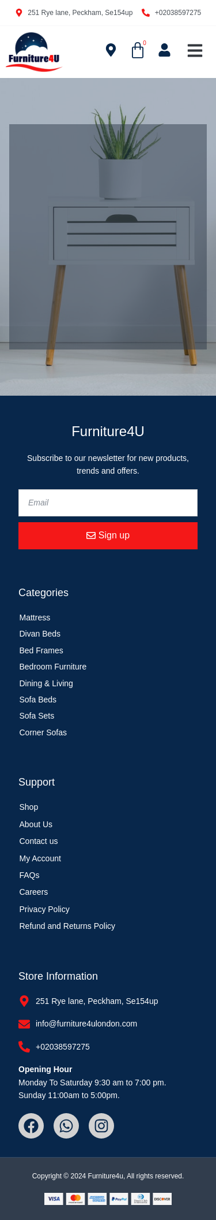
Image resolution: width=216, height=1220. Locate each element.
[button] (195, 51)
